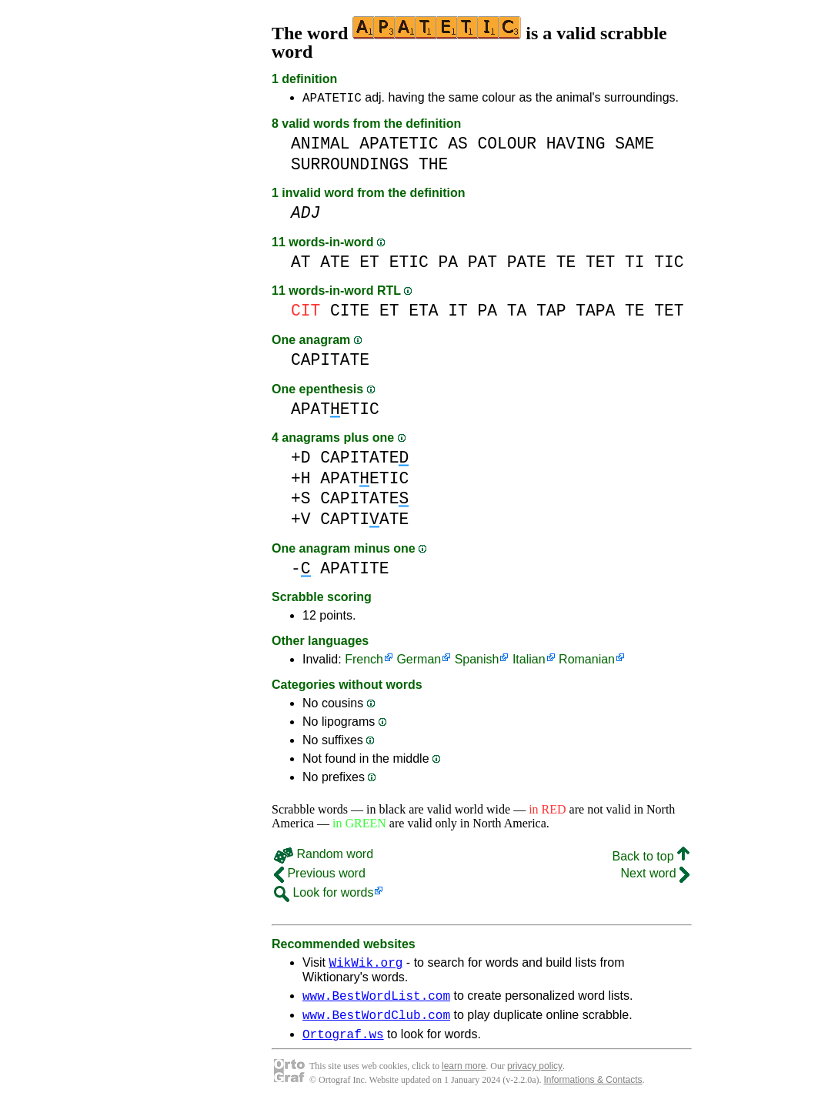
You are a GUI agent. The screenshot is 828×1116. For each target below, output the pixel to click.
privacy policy (535, 1077)
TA (517, 313)
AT (301, 264)
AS (458, 146)
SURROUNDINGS (350, 166)
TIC (668, 264)
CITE (349, 313)
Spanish (477, 661)
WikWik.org (365, 966)
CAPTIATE (364, 521)
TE (566, 264)
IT (458, 313)
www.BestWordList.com (376, 1002)
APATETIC (332, 99)
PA (448, 264)
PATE (526, 264)
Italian (529, 661)
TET (600, 264)
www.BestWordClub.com (376, 1023)
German (418, 661)
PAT (482, 264)
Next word (655, 875)
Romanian (587, 661)
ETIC (409, 264)
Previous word (320, 875)
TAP (551, 313)
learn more (464, 1077)
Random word (323, 856)
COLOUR (506, 146)
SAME (634, 146)
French (364, 661)
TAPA (595, 313)
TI (635, 264)
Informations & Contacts (593, 1091)
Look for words (323, 894)
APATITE (354, 571)
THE (433, 166)
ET (369, 264)
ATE (334, 264)
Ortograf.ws (343, 1045)
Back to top (651, 858)
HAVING (576, 146)
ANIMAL (320, 146)
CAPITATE (330, 362)
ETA (423, 313)
